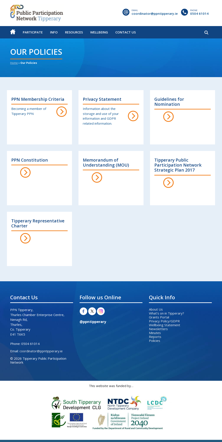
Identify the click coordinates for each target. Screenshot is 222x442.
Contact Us (125, 32)
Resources (74, 32)
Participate (33, 32)
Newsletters (158, 329)
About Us (156, 309)
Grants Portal (159, 317)
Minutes (155, 333)
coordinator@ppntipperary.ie (155, 13)
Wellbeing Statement (164, 325)
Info (54, 32)
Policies (154, 340)
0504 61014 (199, 13)
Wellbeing (99, 32)
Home (14, 63)
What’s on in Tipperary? (166, 313)
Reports (155, 336)
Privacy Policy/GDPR (164, 321)
